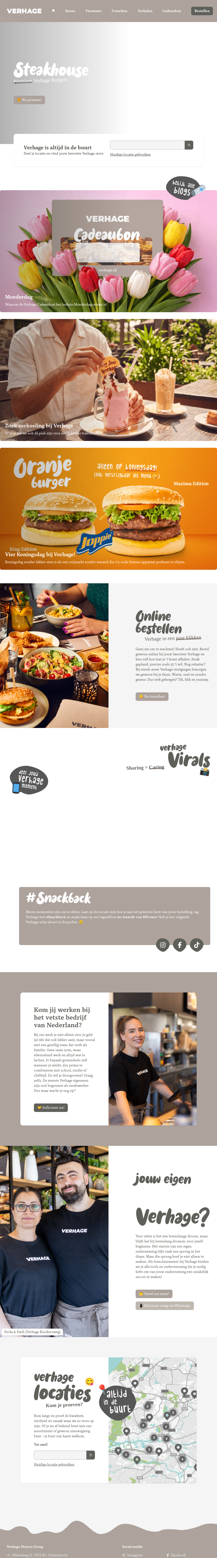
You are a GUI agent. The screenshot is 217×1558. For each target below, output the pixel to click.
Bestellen (202, 11)
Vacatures (93, 11)
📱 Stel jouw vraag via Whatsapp (165, 1306)
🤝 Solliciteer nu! (50, 1108)
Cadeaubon (172, 11)
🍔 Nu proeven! (29, 100)
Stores (70, 11)
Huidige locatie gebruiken (130, 154)
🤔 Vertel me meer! (154, 1294)
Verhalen (145, 11)
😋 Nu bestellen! (152, 696)
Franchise (120, 11)
